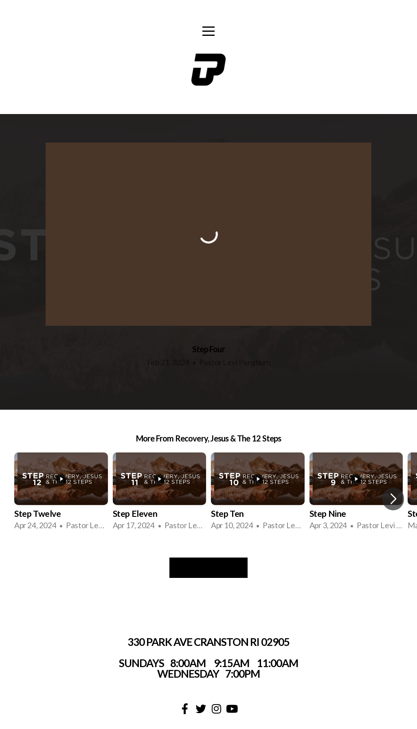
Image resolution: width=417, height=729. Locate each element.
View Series (208, 567)
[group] (61, 492)
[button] (393, 499)
